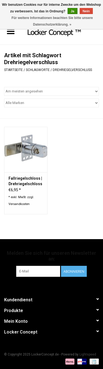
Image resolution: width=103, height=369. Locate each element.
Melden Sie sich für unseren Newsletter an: (51, 256)
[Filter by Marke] (51, 103)
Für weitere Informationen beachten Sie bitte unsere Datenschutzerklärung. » (52, 21)
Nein (86, 11)
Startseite (13, 70)
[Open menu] (10, 31)
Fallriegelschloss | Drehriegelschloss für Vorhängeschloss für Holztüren (25, 181)
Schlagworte (38, 70)
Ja (72, 11)
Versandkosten (19, 204)
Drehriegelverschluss (72, 70)
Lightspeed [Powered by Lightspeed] (87, 354)
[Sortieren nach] (51, 91)
